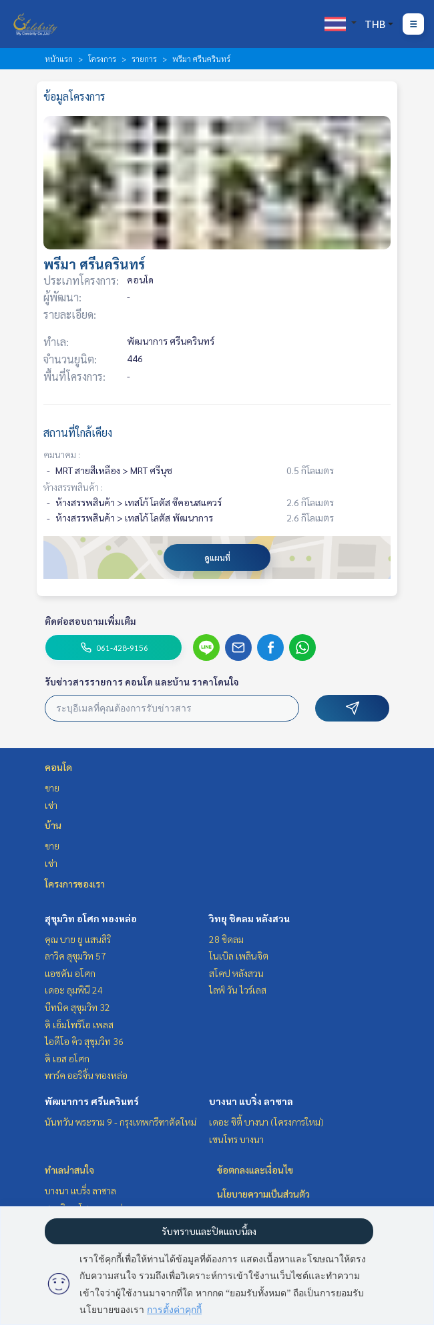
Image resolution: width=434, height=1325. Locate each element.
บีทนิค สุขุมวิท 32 (77, 1007)
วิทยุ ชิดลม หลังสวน (249, 918)
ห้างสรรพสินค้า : (73, 487)
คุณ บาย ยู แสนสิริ (78, 939)
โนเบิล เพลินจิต (238, 956)
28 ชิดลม (226, 939)
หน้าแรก (59, 58)
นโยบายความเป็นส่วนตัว (263, 1194)
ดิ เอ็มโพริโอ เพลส (79, 1024)
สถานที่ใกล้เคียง (77, 432)
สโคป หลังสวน (236, 973)
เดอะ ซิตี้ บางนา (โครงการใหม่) (266, 1122)
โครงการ (102, 58)
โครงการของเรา (75, 884)
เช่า (51, 805)
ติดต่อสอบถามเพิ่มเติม (90, 621)
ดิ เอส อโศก (67, 1058)
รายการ (144, 58)
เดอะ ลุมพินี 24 (74, 990)
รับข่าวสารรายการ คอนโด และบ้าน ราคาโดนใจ (142, 682)
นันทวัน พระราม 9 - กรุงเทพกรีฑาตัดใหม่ (120, 1122)
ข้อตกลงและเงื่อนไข (255, 1170)
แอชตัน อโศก (70, 973)
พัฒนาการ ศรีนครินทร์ (92, 1101)
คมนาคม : (61, 454)
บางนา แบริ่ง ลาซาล (251, 1101)
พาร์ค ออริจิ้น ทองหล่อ (86, 1075)
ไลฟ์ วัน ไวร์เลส (237, 990)
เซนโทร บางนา (236, 1139)
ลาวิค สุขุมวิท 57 (75, 956)
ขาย (52, 788)
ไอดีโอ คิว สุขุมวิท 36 (84, 1041)
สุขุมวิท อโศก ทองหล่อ (91, 918)
